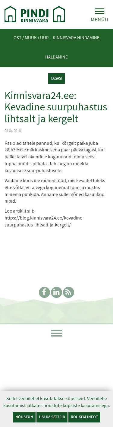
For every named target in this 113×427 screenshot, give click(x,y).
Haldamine (56, 57)
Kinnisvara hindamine (76, 38)
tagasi (56, 78)
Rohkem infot (84, 416)
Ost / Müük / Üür (31, 38)
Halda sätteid (52, 416)
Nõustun (24, 416)
